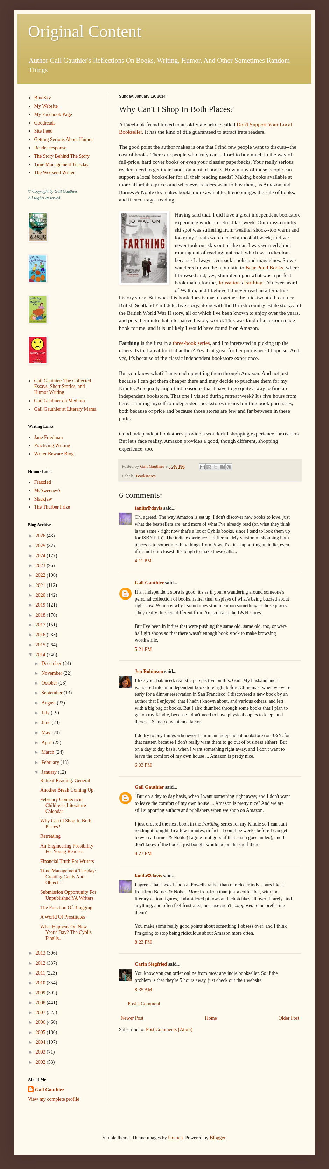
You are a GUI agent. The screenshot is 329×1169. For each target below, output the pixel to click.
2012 (41, 963)
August (49, 703)
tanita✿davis (148, 508)
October (49, 683)
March (48, 752)
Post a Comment (144, 1003)
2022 (41, 575)
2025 (41, 545)
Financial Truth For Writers (67, 861)
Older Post (289, 1018)
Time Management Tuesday (61, 164)
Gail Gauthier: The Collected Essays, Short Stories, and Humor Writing (62, 386)
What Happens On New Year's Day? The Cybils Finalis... (66, 932)
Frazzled (42, 482)
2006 (41, 1022)
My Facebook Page (53, 114)
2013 (41, 953)
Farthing (253, 282)
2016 (41, 634)
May (46, 732)
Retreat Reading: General (65, 780)
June (46, 722)
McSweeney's (47, 490)
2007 (41, 1012)
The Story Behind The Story (62, 156)
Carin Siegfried (151, 964)
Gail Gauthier (149, 583)
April (47, 742)
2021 (41, 585)
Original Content (84, 31)
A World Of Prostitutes (62, 917)
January (49, 772)
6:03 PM (143, 765)
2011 (41, 973)
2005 (41, 1032)
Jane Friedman (48, 437)
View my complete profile (53, 1099)
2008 (41, 1002)
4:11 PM (143, 561)
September (52, 692)
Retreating (50, 836)
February (50, 762)
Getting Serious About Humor (63, 139)
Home (211, 1018)
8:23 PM (143, 853)
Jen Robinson (149, 671)
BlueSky (42, 97)
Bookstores (146, 476)
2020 (41, 595)
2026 (41, 535)
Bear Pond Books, (266, 267)
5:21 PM (143, 649)
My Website (46, 106)
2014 (41, 654)
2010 (41, 982)
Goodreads (45, 123)
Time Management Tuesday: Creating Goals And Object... (68, 876)
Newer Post (132, 1018)
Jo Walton (229, 282)
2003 (41, 1052)
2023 (41, 565)
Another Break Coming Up (66, 790)
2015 (41, 644)
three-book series (191, 343)
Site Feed (43, 131)
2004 (41, 1042)
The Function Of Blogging (66, 907)
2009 (41, 993)
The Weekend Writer (54, 172)
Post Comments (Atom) (169, 1029)
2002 (41, 1062)
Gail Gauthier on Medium (59, 400)
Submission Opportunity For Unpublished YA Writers (68, 895)
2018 (41, 615)
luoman (175, 1137)
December (52, 663)
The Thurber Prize (52, 507)
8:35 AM (143, 989)
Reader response (50, 147)
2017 (41, 625)
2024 (41, 555)
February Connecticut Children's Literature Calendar (63, 805)
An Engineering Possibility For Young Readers (66, 849)
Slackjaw (43, 499)
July (46, 712)
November (52, 673)
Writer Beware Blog (54, 453)
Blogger (217, 1137)
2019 (41, 605)
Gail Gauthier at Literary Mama (65, 409)
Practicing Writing (52, 445)
